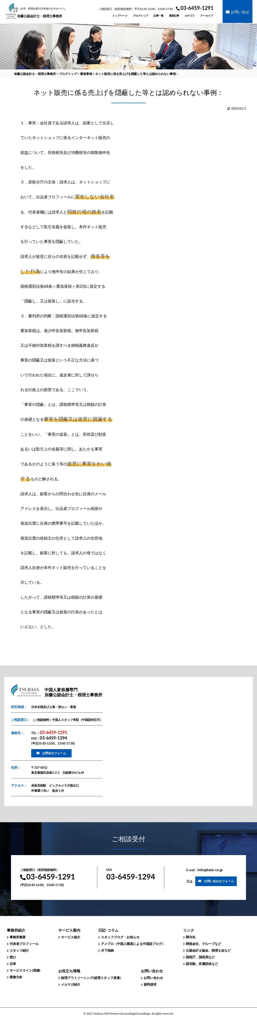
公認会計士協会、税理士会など (208, 950)
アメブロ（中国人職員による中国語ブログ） (133, 944)
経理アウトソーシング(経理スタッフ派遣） (92, 978)
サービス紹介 (70, 937)
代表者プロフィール (24, 944)
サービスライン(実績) (25, 970)
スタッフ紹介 (19, 950)
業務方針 (16, 977)
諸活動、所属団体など (202, 964)
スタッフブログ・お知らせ (120, 937)
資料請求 (150, 984)
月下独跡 (107, 950)
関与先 (191, 937)
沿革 (13, 964)
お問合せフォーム (54, 753)
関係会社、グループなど (203, 944)
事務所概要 (18, 937)
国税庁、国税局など (200, 957)
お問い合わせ (153, 978)
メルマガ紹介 (70, 984)
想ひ (13, 957)
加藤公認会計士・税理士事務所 (40, 12)
